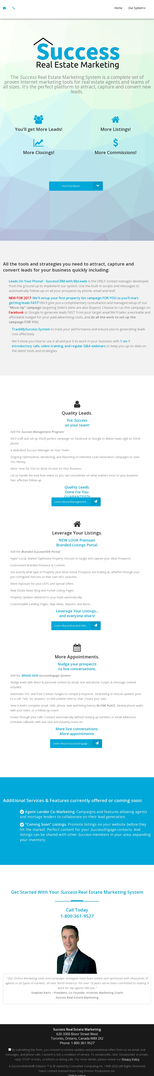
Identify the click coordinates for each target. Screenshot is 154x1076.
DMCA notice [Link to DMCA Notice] (77, 1071)
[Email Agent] (6, 8)
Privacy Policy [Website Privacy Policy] (130, 1055)
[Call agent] (13, 8)
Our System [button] (136, 8)
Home (118, 8)
